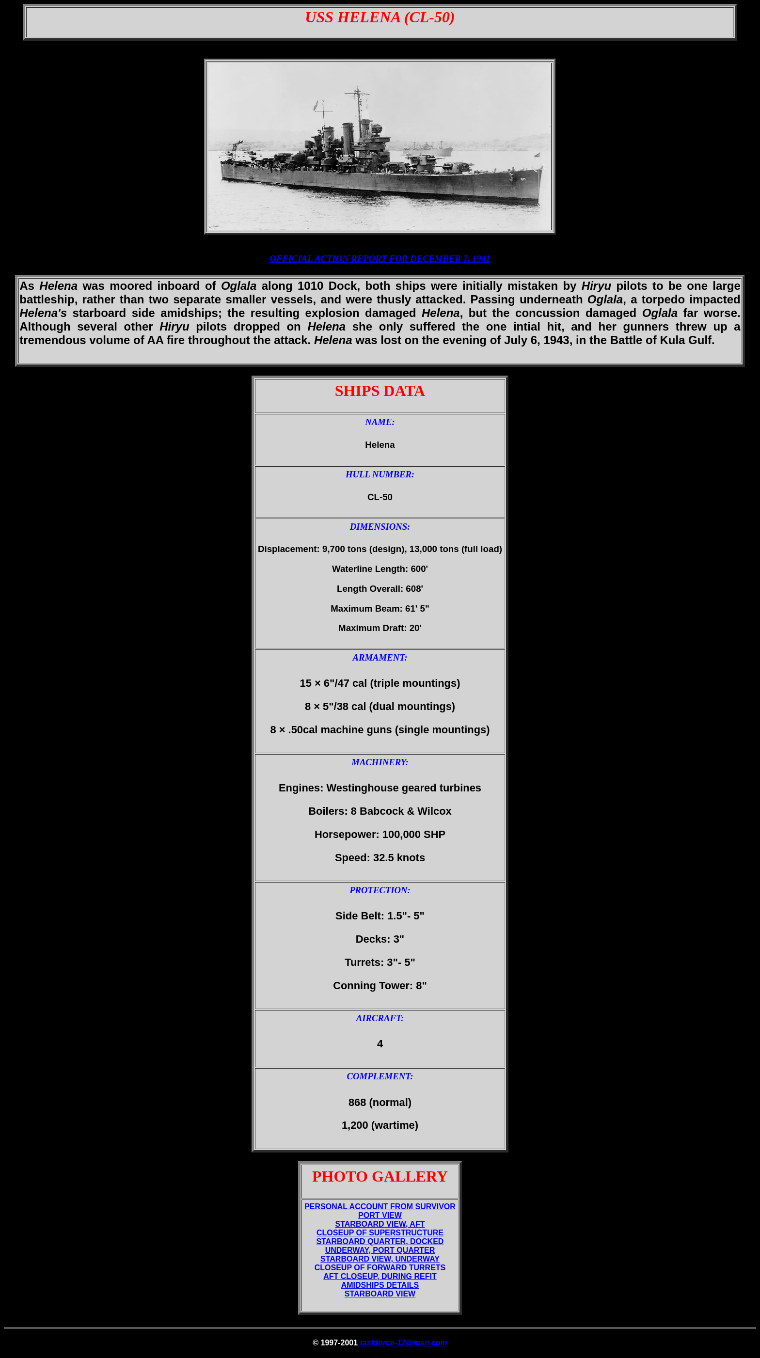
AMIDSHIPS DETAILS (380, 1285)
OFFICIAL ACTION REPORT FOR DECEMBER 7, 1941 (379, 258)
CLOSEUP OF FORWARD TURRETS (380, 1267)
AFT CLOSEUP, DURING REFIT (380, 1276)
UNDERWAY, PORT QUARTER (380, 1250)
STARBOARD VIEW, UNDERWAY (380, 1259)
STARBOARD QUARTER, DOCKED (380, 1241)
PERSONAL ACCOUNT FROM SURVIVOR (380, 1206)
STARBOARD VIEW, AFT (380, 1224)
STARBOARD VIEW (380, 1294)
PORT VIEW (380, 1215)
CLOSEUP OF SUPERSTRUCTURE (380, 1233)
